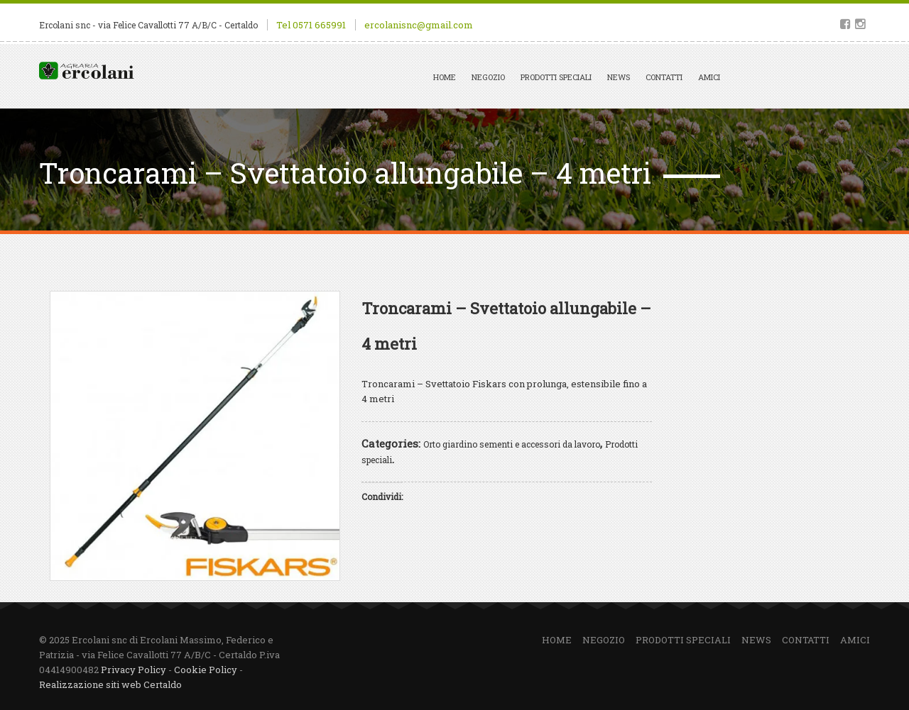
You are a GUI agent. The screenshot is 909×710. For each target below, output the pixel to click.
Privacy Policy (133, 669)
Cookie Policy (205, 669)
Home (444, 77)
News (618, 77)
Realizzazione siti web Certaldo (110, 684)
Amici (709, 77)
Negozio (488, 77)
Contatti (664, 77)
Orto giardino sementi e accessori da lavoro (511, 444)
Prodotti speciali (556, 77)
